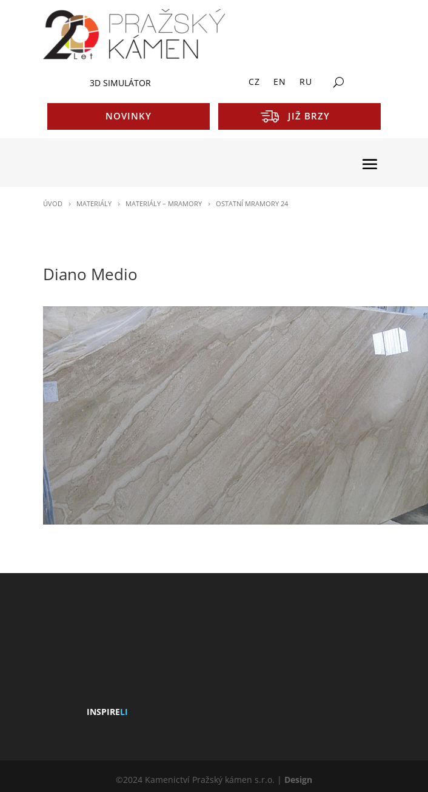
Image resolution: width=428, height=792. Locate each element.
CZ (254, 82)
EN (279, 82)
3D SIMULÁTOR (120, 83)
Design (298, 779)
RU (305, 82)
